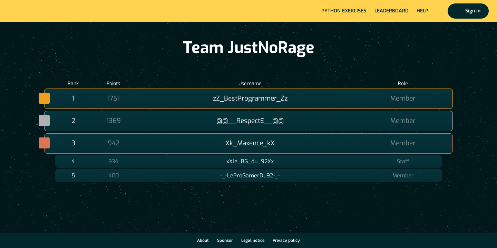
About (203, 240)
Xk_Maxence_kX (250, 143)
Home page (28, 11)
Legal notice (252, 240)
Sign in (472, 11)
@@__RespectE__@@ (250, 120)
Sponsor (225, 240)
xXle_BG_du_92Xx (250, 161)
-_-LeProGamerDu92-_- (250, 175)
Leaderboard (391, 11)
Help (422, 11)
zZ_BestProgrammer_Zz (250, 98)
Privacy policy (286, 240)
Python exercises (343, 11)
